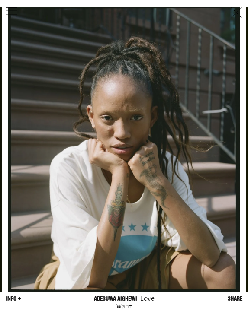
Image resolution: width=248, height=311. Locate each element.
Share (235, 298)
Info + (13, 298)
